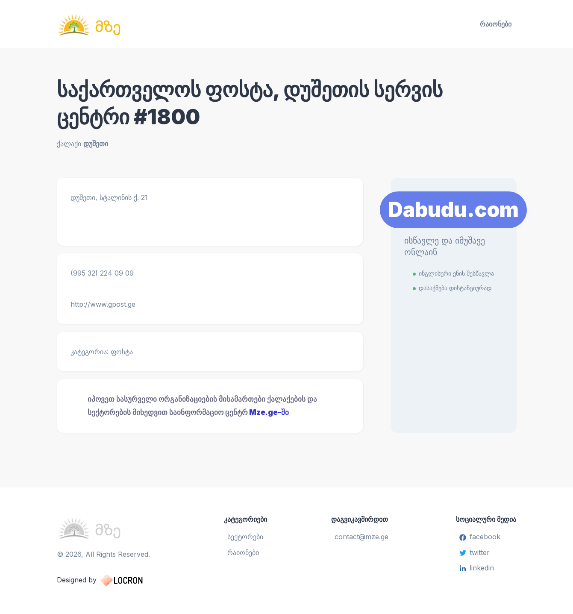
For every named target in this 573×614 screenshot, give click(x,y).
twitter (474, 552)
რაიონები (495, 24)
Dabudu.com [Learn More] (453, 209)
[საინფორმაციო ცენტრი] (131, 24)
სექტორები (245, 536)
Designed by (108, 580)
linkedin (476, 568)
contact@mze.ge (361, 536)
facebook (479, 536)
